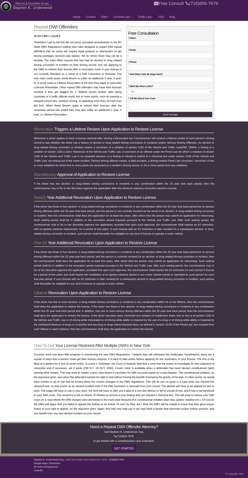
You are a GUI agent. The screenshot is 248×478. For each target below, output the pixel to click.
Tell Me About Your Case (141, 98)
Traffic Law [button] (145, 17)
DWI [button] (104, 17)
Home (77, 17)
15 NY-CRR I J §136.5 (47, 36)
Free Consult (169, 3)
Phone (132, 62)
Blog (172, 17)
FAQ (161, 17)
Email (132, 50)
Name (132, 38)
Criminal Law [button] (122, 17)
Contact (91, 17)
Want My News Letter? (140, 86)
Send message (170, 114)
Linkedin (38, 470)
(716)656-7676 (202, 3)
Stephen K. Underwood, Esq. (49, 459)
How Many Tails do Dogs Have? (145, 74)
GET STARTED (124, 448)
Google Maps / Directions (47, 463)
